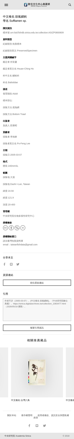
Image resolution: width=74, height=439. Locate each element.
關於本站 (11, 415)
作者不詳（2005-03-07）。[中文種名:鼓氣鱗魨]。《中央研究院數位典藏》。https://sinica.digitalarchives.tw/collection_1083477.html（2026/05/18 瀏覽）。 (37, 309)
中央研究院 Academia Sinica (17, 436)
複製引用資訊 (37, 327)
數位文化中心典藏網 (37, 5)
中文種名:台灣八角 (20, 400)
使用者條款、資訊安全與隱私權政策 (51, 416)
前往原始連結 (37, 282)
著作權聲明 (26, 415)
